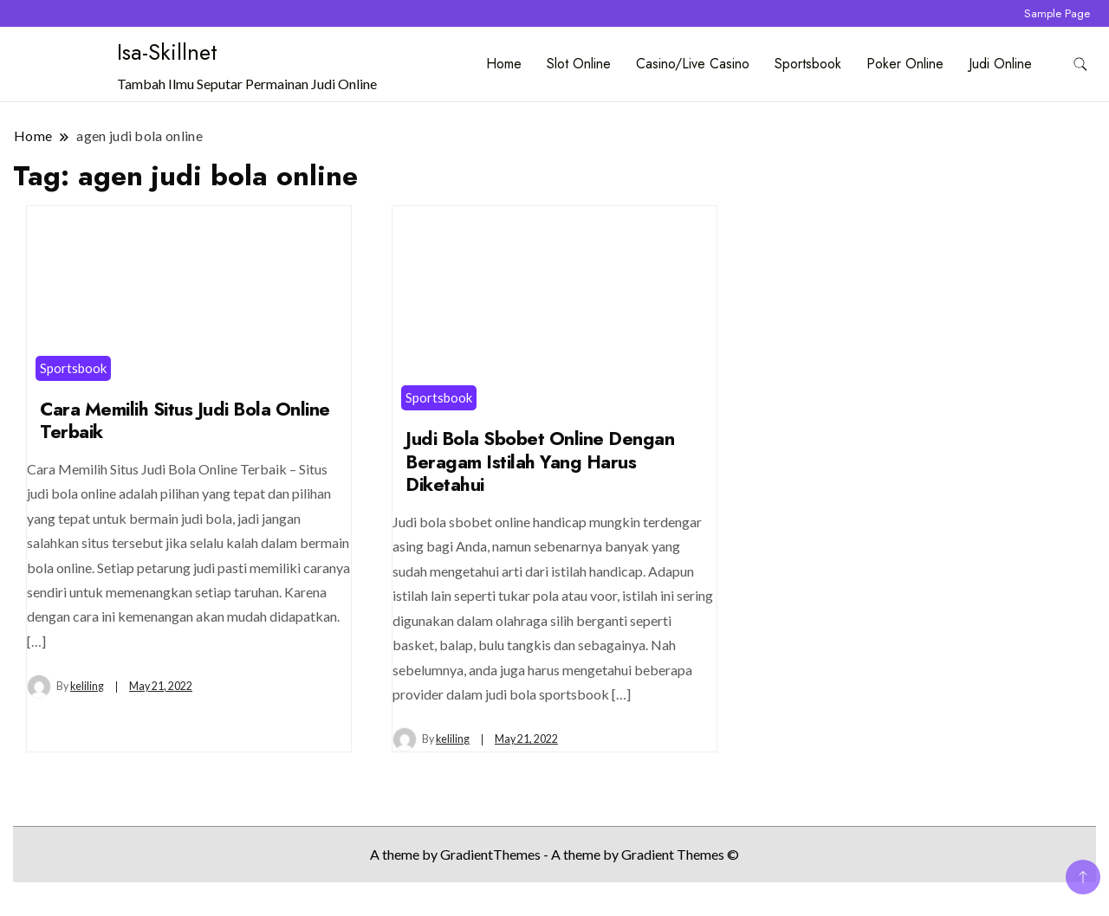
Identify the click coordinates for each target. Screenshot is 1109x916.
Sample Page (1057, 13)
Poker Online (905, 64)
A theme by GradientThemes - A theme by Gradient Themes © (554, 854)
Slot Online (579, 64)
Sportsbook (808, 64)
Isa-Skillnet (167, 51)
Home (504, 64)
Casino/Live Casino (692, 64)
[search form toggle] (1080, 64)
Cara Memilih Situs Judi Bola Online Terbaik (185, 421)
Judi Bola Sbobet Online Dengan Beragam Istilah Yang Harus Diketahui (539, 461)
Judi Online (1000, 64)
